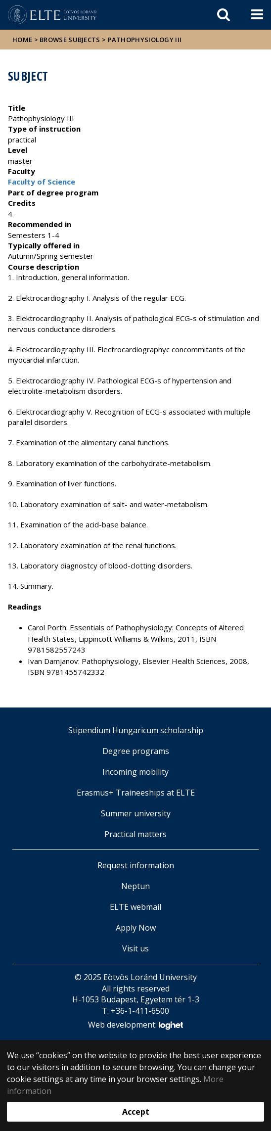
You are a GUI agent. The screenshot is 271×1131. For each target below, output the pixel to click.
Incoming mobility (135, 771)
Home (23, 39)
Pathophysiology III (145, 39)
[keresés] (223, 15)
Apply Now (136, 927)
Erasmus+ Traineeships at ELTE (136, 792)
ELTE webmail (135, 906)
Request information (135, 865)
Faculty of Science (41, 182)
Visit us (135, 948)
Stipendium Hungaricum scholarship (135, 730)
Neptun (135, 886)
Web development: (135, 1025)
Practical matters (135, 834)
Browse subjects (70, 39)
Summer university (136, 813)
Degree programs (135, 751)
